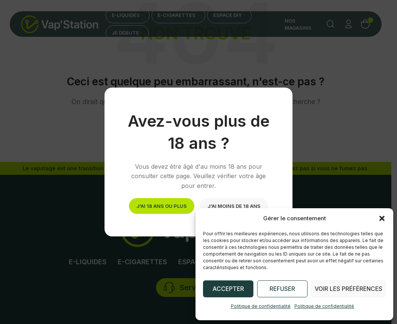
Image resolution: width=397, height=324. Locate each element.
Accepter (228, 288)
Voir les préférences (349, 288)
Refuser (283, 288)
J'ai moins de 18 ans (234, 206)
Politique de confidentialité (261, 306)
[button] (382, 218)
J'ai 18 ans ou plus (161, 206)
